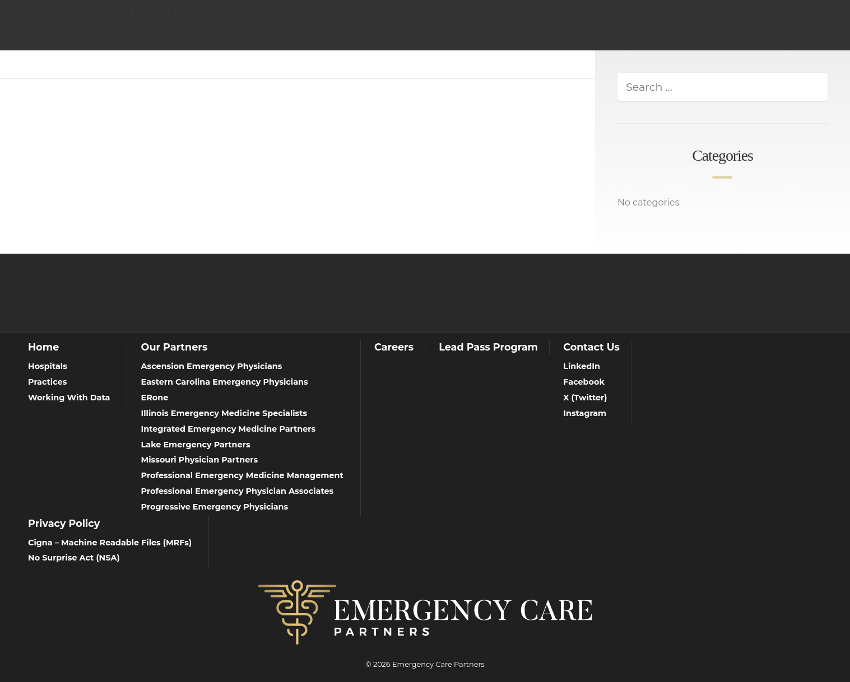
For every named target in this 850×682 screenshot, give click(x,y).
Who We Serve (376, 24)
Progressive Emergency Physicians (215, 507)
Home (43, 347)
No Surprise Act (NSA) (74, 558)
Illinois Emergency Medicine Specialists (224, 413)
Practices (47, 382)
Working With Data (69, 398)
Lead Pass (746, 24)
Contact (809, 24)
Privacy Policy (64, 523)
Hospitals (47, 366)
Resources (573, 24)
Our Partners (174, 347)
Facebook (584, 382)
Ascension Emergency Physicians (211, 366)
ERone (155, 398)
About (446, 24)
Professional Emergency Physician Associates (237, 491)
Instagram (584, 413)
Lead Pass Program (488, 347)
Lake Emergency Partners (195, 445)
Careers (394, 347)
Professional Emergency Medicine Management (242, 475)
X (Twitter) (585, 398)
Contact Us (591, 347)
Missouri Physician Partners (199, 460)
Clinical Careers (661, 24)
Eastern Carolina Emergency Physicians (224, 382)
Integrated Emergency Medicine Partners (228, 429)
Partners (504, 24)
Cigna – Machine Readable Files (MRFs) (110, 543)
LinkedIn (581, 366)
